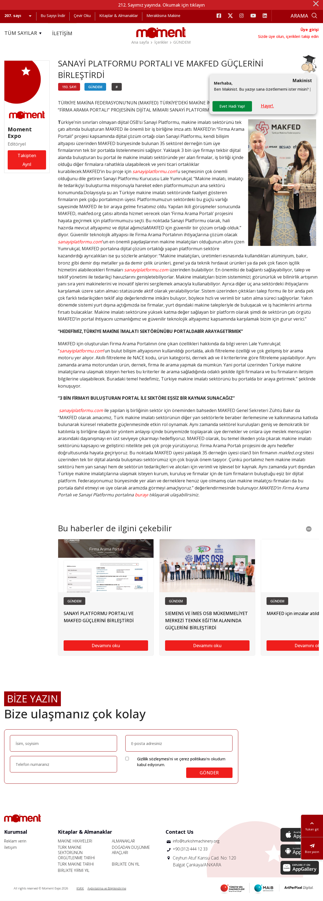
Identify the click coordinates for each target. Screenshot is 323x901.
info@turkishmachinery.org (196, 841)
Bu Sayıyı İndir (53, 15)
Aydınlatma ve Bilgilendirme (106, 888)
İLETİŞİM (62, 33)
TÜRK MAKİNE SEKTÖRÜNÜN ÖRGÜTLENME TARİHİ (76, 852)
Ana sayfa (140, 42)
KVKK (80, 888)
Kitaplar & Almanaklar (118, 15)
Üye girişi (310, 29)
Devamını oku (106, 646)
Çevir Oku (82, 15)
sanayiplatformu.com (146, 270)
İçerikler (161, 42)
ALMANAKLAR (123, 841)
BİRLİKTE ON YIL (126, 864)
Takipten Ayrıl (27, 159)
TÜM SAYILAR (23, 33)
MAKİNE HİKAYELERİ (75, 841)
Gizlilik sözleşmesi (153, 758)
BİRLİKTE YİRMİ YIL (73, 870)
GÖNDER (209, 773)
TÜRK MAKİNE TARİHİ (76, 864)
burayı (141, 495)
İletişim (10, 847)
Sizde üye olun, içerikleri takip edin (288, 36)
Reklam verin (15, 841)
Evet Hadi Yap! (232, 106)
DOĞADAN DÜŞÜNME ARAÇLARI (131, 850)
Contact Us (179, 831)
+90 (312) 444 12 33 (190, 849)
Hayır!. (267, 106)
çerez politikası (192, 758)
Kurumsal (15, 831)
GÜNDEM (182, 42)
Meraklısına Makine (163, 15)
